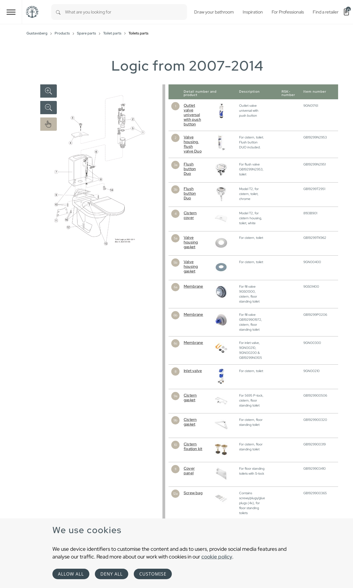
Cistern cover (190, 215)
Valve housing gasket (191, 242)
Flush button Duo (190, 169)
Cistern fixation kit (193, 446)
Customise (152, 574)
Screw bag (193, 492)
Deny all (111, 574)
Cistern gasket (190, 397)
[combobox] (126, 12)
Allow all (71, 574)
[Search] (58, 12)
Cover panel (189, 470)
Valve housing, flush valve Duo (193, 144)
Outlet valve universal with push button (192, 115)
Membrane (193, 286)
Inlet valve (193, 370)
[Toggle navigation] (11, 12)
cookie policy (216, 556)
